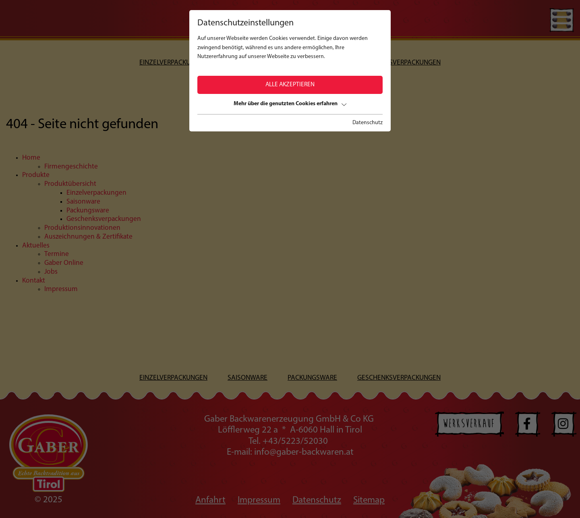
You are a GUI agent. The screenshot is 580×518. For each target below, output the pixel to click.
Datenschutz (367, 123)
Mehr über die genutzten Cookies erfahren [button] (290, 104)
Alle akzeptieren (290, 84)
